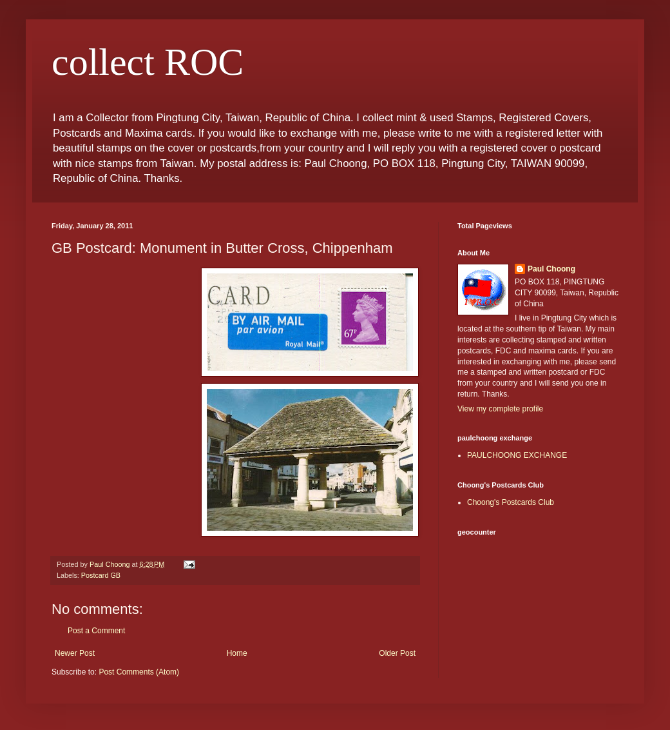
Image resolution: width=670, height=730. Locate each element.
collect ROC (148, 62)
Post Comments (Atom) (139, 671)
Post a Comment (96, 630)
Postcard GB (100, 575)
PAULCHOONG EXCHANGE (517, 455)
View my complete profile (500, 408)
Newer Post (75, 653)
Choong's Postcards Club (510, 502)
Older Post (397, 653)
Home (237, 653)
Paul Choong (551, 268)
